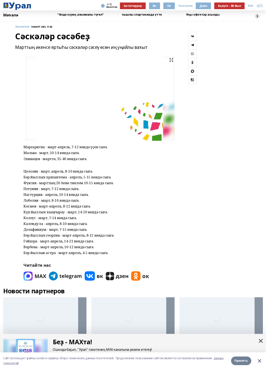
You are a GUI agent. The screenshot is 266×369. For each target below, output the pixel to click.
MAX (250, 6)
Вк (154, 6)
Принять (241, 361)
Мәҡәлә (10, 15)
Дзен (203, 6)
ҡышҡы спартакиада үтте (142, 14)
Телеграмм (185, 6)
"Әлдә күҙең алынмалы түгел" (80, 14)
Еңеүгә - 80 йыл (229, 6)
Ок (169, 6)
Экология (22, 26)
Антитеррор (133, 6)
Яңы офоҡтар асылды (202, 14)
